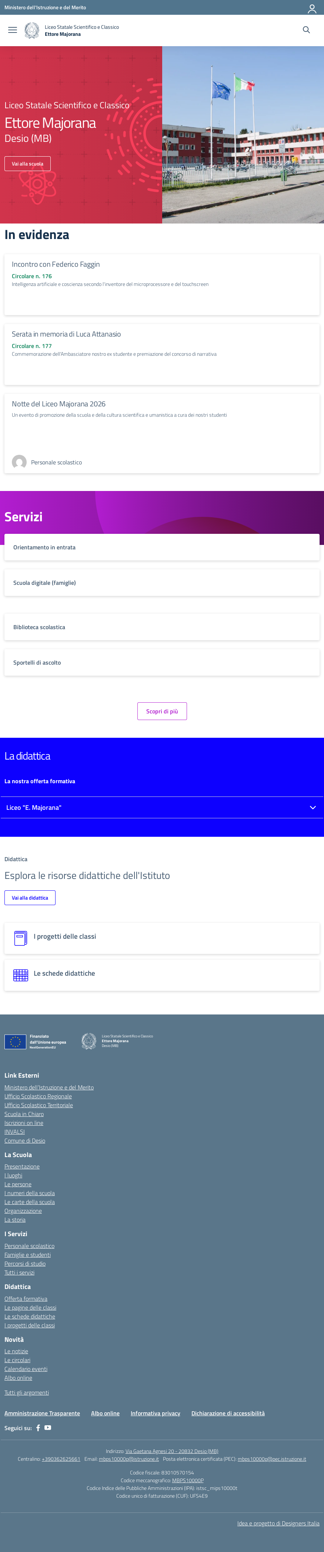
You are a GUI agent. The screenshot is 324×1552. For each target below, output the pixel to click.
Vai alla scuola (27, 163)
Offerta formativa (25, 1298)
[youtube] (47, 1428)
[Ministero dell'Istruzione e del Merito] (45, 7)
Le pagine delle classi (30, 1307)
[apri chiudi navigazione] (12, 30)
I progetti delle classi (29, 1325)
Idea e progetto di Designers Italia (278, 1523)
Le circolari (17, 1359)
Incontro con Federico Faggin (56, 264)
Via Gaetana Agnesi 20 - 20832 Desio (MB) (172, 1451)
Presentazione (22, 1166)
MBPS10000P (188, 1480)
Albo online (18, 1377)
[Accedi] (312, 7)
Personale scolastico (29, 1245)
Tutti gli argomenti (26, 1392)
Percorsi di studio (25, 1263)
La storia (15, 1219)
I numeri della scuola (29, 1192)
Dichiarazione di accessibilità (228, 1413)
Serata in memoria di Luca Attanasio (66, 334)
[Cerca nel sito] (306, 30)
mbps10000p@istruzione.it (129, 1459)
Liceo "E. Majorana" (33, 807)
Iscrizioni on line (23, 1122)
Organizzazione (23, 1210)
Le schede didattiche (29, 1316)
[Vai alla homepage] (71, 30)
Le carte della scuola (29, 1201)
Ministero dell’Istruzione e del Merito (49, 1087)
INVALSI (14, 1131)
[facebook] (38, 1428)
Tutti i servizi (19, 1272)
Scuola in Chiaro (24, 1113)
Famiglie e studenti (27, 1254)
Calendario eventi (25, 1368)
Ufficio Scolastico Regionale (38, 1096)
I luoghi (13, 1175)
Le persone (17, 1184)
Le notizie (16, 1351)
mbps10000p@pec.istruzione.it (272, 1459)
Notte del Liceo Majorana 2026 (59, 403)
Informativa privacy (155, 1413)
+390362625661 (61, 1459)
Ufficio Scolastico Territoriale (38, 1105)
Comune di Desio (24, 1140)
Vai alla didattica (30, 897)
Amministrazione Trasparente (42, 1413)
